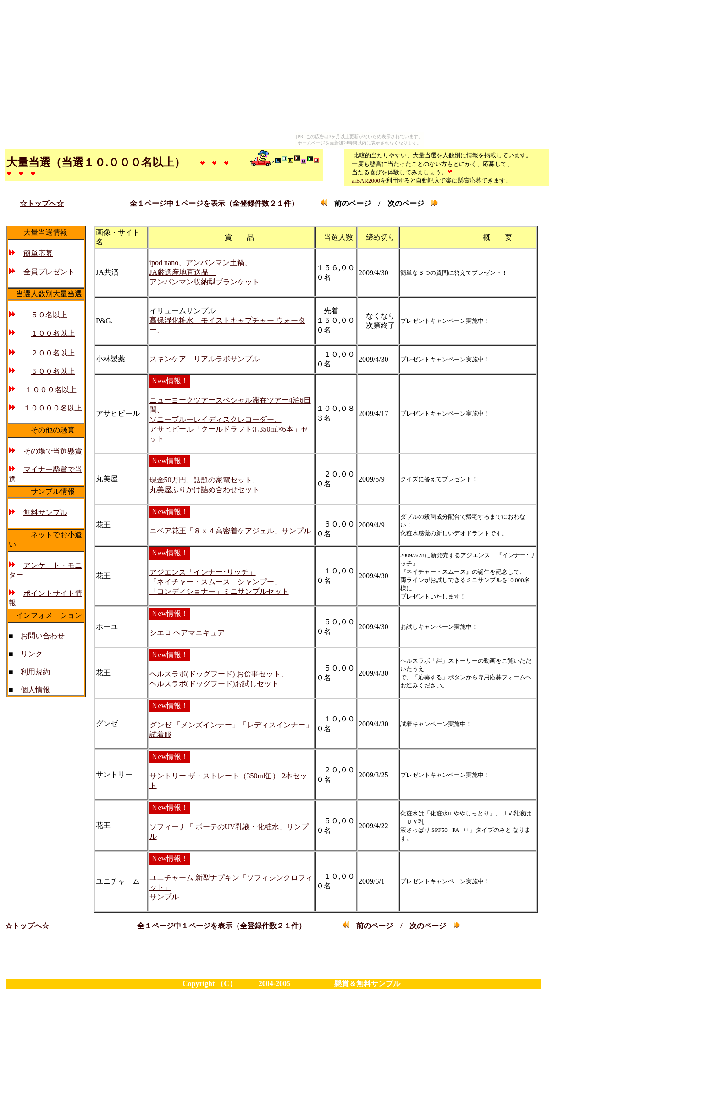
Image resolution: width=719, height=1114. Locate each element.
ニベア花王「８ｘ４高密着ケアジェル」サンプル (230, 531)
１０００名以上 (51, 390)
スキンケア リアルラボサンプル (204, 359)
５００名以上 (53, 371)
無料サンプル (45, 512)
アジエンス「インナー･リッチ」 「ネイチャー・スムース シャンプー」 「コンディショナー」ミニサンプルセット (219, 581)
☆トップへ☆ (42, 203)
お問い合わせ (43, 636)
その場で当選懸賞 (52, 451)
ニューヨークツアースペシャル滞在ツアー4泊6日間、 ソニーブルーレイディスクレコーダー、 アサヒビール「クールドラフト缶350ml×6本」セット (230, 419)
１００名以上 (53, 333)
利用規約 (35, 672)
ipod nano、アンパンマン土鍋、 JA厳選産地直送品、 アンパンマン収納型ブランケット (204, 272)
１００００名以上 (52, 408)
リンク (32, 654)
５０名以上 (49, 315)
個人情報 (35, 689)
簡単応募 (38, 253)
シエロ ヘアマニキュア (187, 633)
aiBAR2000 (363, 180)
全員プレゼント (49, 272)
